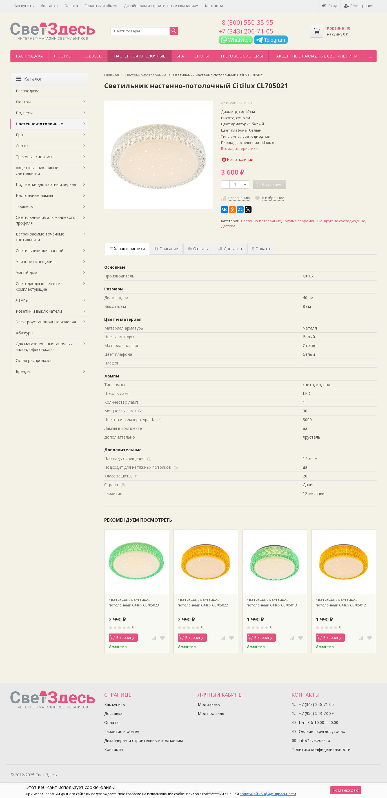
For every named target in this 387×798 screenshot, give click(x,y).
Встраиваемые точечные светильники (40, 236)
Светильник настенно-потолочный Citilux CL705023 (134, 602)
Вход (329, 5)
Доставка (49, 5)
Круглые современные (302, 221)
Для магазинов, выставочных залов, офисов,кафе (44, 346)
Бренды (23, 371)
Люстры (63, 56)
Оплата (71, 5)
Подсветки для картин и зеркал (46, 184)
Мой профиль (211, 713)
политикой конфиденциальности (268, 794)
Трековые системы (241, 56)
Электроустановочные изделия (46, 321)
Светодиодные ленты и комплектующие (38, 286)
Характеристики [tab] (127, 248)
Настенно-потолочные (139, 56)
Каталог (29, 79)
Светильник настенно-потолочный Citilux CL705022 (203, 602)
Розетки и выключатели (39, 311)
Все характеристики (239, 148)
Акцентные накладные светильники (316, 56)
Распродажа (29, 56)
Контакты (214, 5)
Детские (228, 226)
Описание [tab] (166, 248)
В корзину (122, 637)
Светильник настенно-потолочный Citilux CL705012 (341, 602)
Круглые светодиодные (344, 221)
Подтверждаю (346, 790)
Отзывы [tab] (198, 248)
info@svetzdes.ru (314, 740)
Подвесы (92, 56)
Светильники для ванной (39, 250)
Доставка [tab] (230, 248)
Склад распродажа (34, 360)
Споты (201, 56)
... (370, 56)
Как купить (24, 5)
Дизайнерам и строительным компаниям (161, 5)
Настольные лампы (34, 195)
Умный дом (26, 272)
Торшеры (25, 206)
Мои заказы (209, 704)
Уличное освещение (35, 261)
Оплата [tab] (261, 248)
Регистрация (358, 5)
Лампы (22, 300)
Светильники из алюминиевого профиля (45, 220)
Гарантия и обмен (101, 5)
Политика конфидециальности (321, 749)
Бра (180, 56)
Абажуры (24, 332)
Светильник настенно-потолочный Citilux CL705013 (272, 602)
